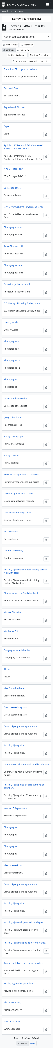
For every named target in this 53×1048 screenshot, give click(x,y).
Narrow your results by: (26, 18)
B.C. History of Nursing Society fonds (22, 303)
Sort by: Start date (16, 55)
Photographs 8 (11, 341)
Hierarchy (27, 44)
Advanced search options (19, 36)
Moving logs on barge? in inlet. (19, 983)
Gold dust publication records (19, 493)
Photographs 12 (12, 360)
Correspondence (12, 187)
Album (7, 669)
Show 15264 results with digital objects (31, 61)
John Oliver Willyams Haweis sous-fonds (23, 206)
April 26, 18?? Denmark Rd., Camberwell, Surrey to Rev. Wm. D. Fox (23, 147)
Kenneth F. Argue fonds (15, 808)
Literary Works (11, 322)
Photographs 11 (12, 379)
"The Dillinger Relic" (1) (15, 168)
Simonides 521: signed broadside (20, 69)
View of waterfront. (13, 865)
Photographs (10, 827)
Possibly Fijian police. (14, 745)
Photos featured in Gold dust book (21, 593)
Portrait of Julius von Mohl (17, 284)
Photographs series (13, 265)
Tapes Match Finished (14, 107)
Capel (6, 126)
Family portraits (12, 455)
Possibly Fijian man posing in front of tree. (25, 942)
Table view (23, 50)
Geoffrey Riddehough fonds (17, 512)
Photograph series (13, 227)
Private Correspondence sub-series (21, 474)
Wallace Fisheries (12, 612)
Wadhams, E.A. (11, 631)
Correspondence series (15, 398)
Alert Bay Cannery (13, 1002)
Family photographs (14, 436)
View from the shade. (14, 688)
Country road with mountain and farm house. (26, 764)
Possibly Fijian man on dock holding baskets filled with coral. (25, 571)
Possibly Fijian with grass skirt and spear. (24, 922)
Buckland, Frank (12, 88)
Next (32, 1043)
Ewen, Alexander (12, 1021)
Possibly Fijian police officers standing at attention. (24, 786)
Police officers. (11, 531)
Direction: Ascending (39, 55)
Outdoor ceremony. (14, 550)
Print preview (10, 44)
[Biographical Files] (13, 417)
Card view (8, 50)
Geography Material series (17, 650)
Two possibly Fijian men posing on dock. (24, 963)
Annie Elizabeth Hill (13, 246)
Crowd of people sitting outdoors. (20, 726)
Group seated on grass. (15, 707)
